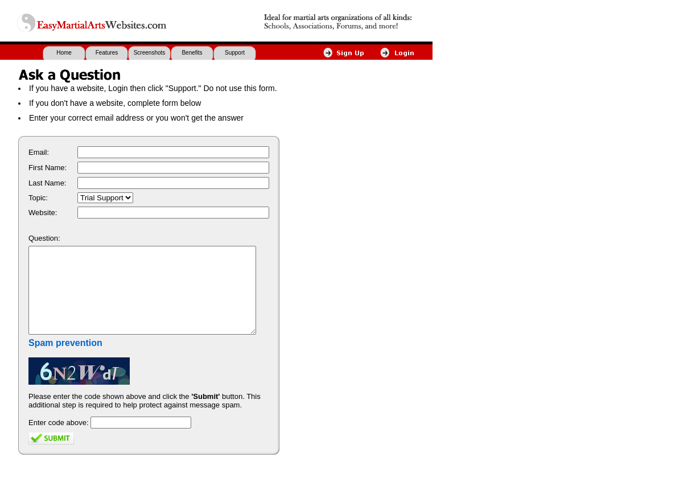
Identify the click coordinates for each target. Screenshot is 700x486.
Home (64, 53)
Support (235, 53)
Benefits (192, 53)
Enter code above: (58, 439)
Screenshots (150, 53)
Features (107, 53)
